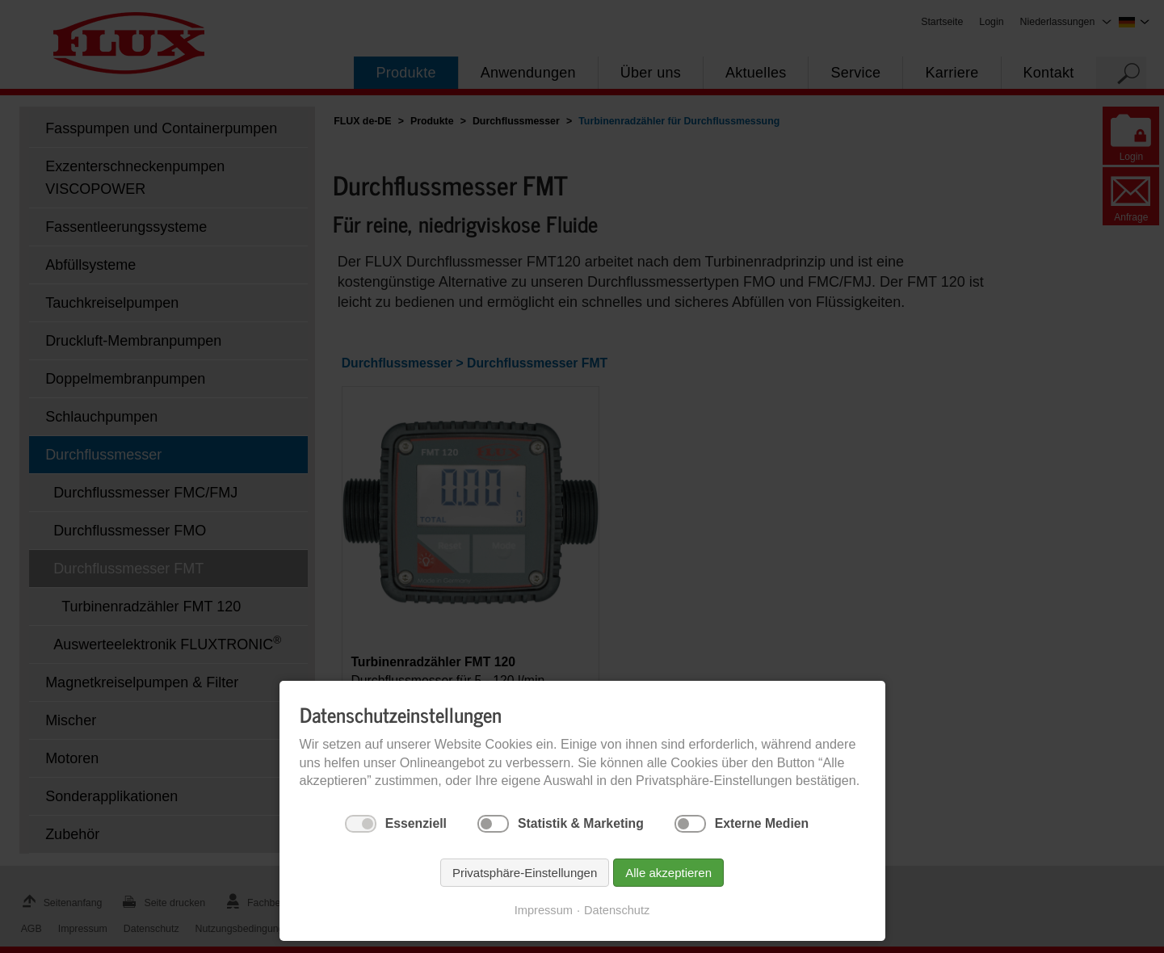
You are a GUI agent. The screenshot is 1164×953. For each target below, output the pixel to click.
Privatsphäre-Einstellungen (524, 873)
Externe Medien (762, 823)
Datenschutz (616, 910)
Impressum (544, 910)
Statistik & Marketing (581, 823)
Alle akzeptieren (668, 873)
